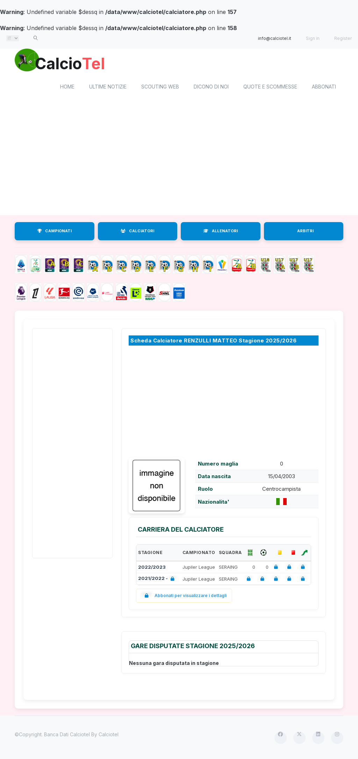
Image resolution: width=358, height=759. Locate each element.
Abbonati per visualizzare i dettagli (184, 597)
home (67, 88)
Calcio (74, 63)
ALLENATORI (220, 231)
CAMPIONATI (54, 231)
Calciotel (109, 735)
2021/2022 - (157, 580)
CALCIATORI (137, 231)
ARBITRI (305, 231)
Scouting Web (160, 88)
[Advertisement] (179, 160)
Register (343, 38)
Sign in (313, 38)
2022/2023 (152, 568)
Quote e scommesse (270, 88)
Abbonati (324, 88)
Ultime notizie (108, 88)
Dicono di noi (211, 88)
